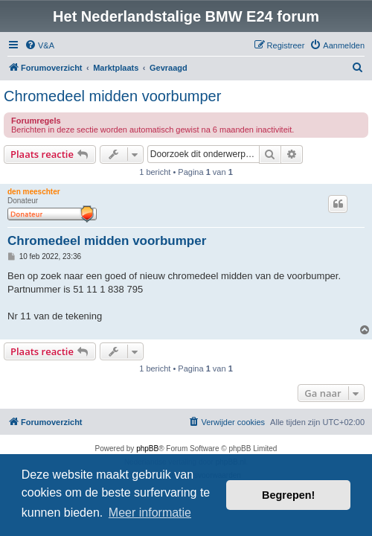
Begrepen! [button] (288, 495)
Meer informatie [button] (150, 512)
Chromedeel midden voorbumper (112, 96)
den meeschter (33, 192)
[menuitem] (39, 45)
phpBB (147, 448)
